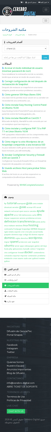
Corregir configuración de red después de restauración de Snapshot (24, 83)
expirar (41, 234)
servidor (15, 207)
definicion (10, 221)
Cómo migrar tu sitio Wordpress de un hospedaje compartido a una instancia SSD (23, 143)
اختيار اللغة (43, 2)
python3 (35, 258)
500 (20, 215)
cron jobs (29, 232)
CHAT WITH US (16, 411)
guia (29, 203)
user (29, 242)
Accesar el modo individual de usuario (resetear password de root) (22, 69)
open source (24, 211)
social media (38, 232)
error (16, 215)
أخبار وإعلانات (10, 280)
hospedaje (26, 229)
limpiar (7, 218)
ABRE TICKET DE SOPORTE (22, 386)
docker (28, 252)
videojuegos (29, 246)
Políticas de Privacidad (19, 400)
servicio (23, 218)
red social (15, 211)
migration (41, 249)
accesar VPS (31, 207)
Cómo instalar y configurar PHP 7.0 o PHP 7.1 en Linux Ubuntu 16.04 (24, 130)
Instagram (12, 348)
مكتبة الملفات (10, 290)
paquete (7, 234)
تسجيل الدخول (30, 2)
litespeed (41, 229)
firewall (21, 252)
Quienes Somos (15, 362)
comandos (8, 256)
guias (22, 207)
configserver (13, 252)
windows (19, 225)
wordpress (35, 238)
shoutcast (8, 207)
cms (5, 252)
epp (20, 234)
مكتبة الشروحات (20, 35)
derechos (24, 238)
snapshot (35, 242)
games (37, 246)
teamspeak (21, 203)
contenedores (38, 252)
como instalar (37, 203)
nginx (6, 232)
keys (45, 246)
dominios (15, 234)
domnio (34, 234)
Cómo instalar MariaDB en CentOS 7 (21, 118)
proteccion (23, 242)
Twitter (11, 352)
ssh (41, 246)
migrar (6, 242)
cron (23, 232)
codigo (25, 234)
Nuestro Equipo (15, 366)
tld (30, 234)
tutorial (12, 203)
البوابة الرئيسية (7, 35)
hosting (33, 225)
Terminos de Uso (16, 396)
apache (8, 214)
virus (6, 225)
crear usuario (18, 258)
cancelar (33, 211)
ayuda (40, 211)
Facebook (12, 345)
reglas (17, 238)
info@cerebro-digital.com (21, 383)
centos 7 (33, 249)
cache (34, 215)
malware (11, 225)
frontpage (17, 229)
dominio (9, 238)
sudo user (28, 258)
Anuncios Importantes (19, 369)
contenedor (32, 256)
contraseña (8, 229)
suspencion (14, 218)
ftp (5, 203)
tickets (11, 232)
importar (23, 256)
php (10, 249)
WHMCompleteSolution (32, 184)
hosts (6, 249)
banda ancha (40, 222)
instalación (8, 258)
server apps (19, 246)
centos (34, 228)
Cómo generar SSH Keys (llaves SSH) (21, 94)
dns (39, 214)
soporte (17, 232)
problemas (30, 218)
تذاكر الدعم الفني (12, 275)
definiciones (26, 215)
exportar (16, 256)
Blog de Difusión (16, 373)
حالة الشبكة (10, 296)
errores (38, 218)
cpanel (14, 241)
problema (41, 256)
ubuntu (9, 245)
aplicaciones (17, 249)
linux (25, 225)
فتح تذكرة (9, 301)
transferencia (26, 221)
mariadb (26, 249)
